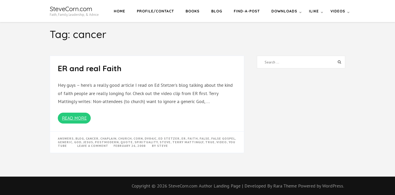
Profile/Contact (155, 11)
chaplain (108, 138)
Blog (216, 11)
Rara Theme (285, 186)
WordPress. (333, 186)
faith (193, 138)
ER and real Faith (90, 68)
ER (183, 138)
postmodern (107, 142)
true (210, 142)
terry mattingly (187, 142)
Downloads (284, 11)
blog (79, 138)
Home (119, 11)
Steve (162, 146)
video (221, 142)
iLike (314, 11)
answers (66, 138)
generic (65, 142)
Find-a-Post (247, 11)
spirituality (146, 142)
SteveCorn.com (71, 9)
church (125, 138)
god (77, 142)
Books (193, 11)
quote (127, 142)
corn (138, 138)
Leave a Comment (92, 146)
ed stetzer (169, 138)
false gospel (223, 138)
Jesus (88, 142)
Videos (337, 11)
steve (165, 142)
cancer (92, 138)
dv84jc (151, 138)
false (204, 138)
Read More (74, 118)
